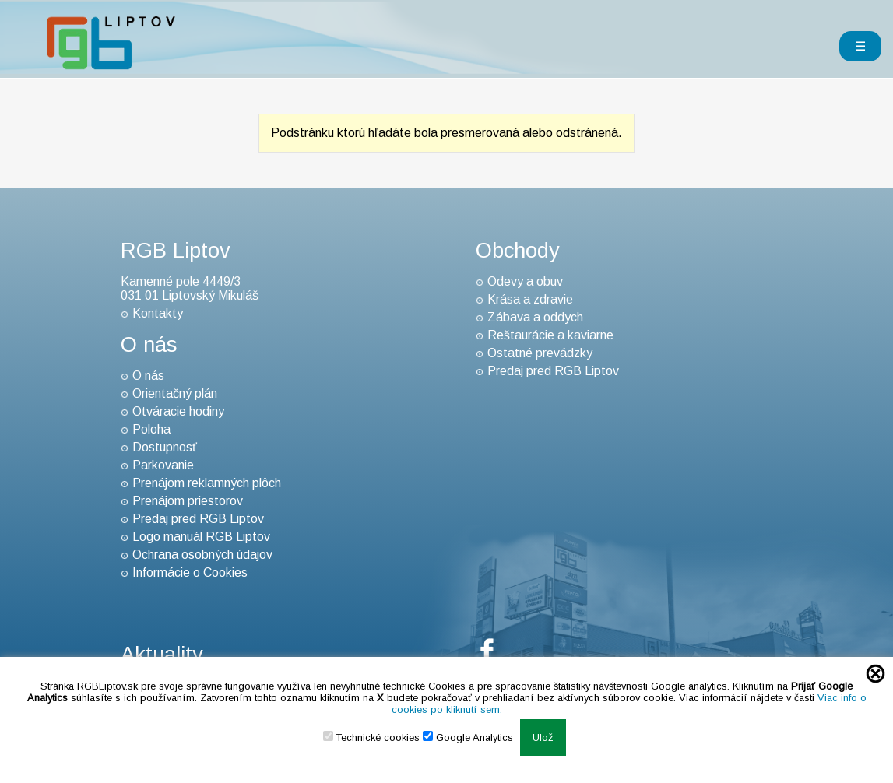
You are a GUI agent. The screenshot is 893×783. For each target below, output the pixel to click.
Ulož (543, 737)
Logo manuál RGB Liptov (201, 536)
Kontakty (157, 313)
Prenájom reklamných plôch (206, 483)
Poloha (151, 429)
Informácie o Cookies (190, 572)
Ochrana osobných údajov (202, 554)
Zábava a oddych (535, 317)
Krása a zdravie (530, 299)
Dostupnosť (164, 447)
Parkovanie (163, 465)
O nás (148, 375)
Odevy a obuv (525, 281)
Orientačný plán (174, 393)
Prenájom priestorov (187, 500)
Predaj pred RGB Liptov (198, 518)
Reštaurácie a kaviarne (550, 335)
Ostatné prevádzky (539, 353)
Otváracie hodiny (178, 411)
